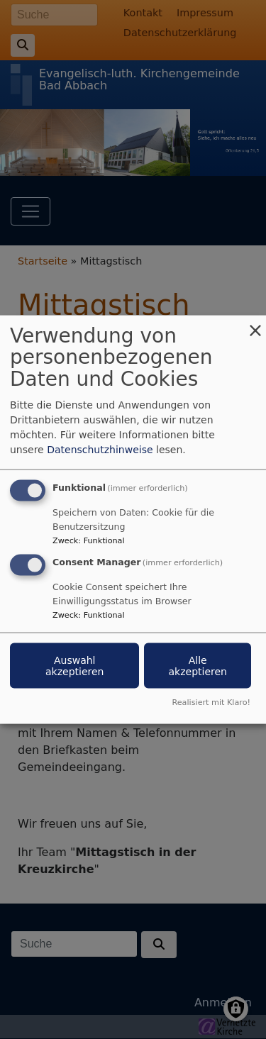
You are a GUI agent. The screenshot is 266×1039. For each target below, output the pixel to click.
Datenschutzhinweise (100, 449)
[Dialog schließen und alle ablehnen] (255, 324)
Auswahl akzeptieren (74, 666)
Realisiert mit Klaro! (211, 702)
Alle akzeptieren (197, 666)
